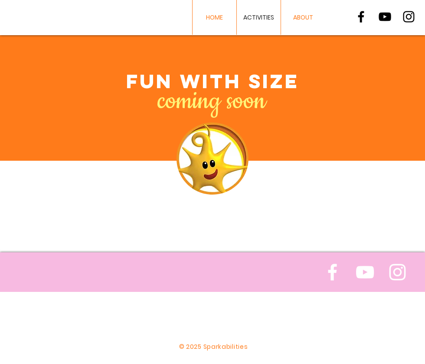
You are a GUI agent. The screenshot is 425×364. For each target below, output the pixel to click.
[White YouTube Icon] (365, 272)
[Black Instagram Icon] (408, 16)
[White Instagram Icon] (397, 272)
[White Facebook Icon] (332, 272)
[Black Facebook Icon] (361, 16)
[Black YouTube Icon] (384, 16)
